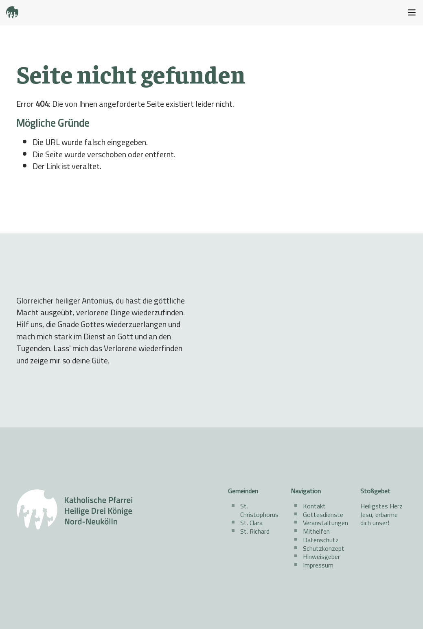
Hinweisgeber (321, 556)
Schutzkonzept (323, 548)
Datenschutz (321, 540)
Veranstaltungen (325, 523)
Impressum (318, 565)
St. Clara (251, 523)
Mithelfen (316, 531)
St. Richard (255, 531)
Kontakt (314, 506)
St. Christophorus (259, 510)
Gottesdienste (323, 514)
